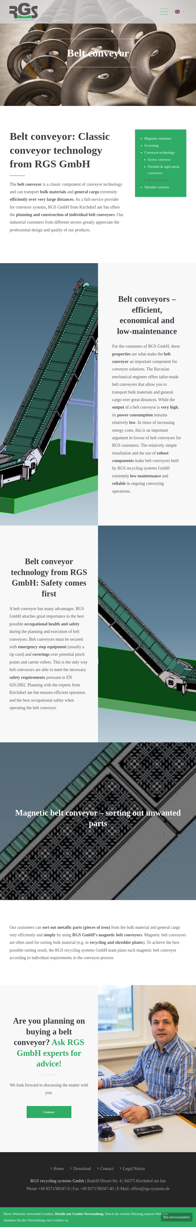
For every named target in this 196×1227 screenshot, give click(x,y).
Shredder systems (156, 187)
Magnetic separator (158, 138)
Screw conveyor (159, 159)
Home (58, 1168)
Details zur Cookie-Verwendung (79, 1214)
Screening (151, 145)
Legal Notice (134, 1168)
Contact (49, 1112)
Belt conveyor (158, 180)
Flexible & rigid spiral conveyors (164, 170)
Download (82, 1168)
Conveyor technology (159, 152)
